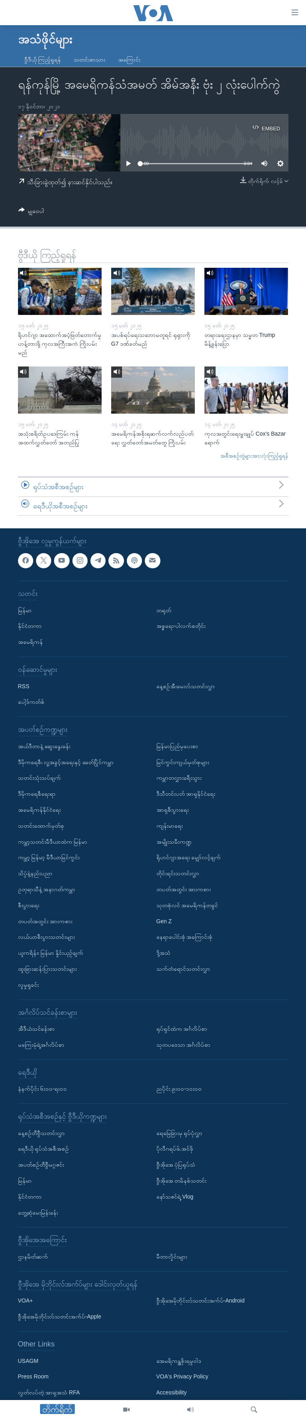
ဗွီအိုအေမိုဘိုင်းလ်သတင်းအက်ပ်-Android (200, 1301)
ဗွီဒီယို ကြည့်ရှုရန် (42, 59)
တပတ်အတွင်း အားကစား (45, 921)
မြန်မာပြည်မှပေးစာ (177, 746)
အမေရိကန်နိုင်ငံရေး (39, 810)
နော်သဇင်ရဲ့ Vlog (175, 1196)
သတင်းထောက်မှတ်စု (41, 826)
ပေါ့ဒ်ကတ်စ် (31, 702)
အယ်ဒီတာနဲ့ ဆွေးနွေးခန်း (44, 746)
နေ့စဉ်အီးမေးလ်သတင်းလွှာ (185, 686)
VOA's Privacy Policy (182, 1377)
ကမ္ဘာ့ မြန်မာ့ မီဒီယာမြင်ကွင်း (49, 857)
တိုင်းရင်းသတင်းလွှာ (177, 873)
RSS (24, 686)
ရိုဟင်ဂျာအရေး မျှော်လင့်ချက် (188, 857)
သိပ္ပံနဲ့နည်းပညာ (35, 873)
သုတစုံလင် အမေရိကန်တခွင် (187, 905)
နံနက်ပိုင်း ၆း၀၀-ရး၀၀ (42, 1089)
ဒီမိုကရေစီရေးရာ (37, 794)
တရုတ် (163, 610)
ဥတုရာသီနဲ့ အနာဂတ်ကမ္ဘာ (47, 889)
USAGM (28, 1361)
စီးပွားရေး (28, 905)
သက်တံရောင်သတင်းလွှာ (183, 969)
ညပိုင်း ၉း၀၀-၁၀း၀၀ (179, 1089)
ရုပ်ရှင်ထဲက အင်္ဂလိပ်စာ (182, 1029)
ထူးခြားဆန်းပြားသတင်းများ (47, 969)
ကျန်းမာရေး (169, 826)
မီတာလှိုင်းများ (171, 1256)
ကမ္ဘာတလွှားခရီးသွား (179, 778)
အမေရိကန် (30, 642)
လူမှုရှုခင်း (28, 985)
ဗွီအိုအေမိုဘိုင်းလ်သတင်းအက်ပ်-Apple (59, 1316)
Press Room (33, 1377)
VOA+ (25, 1301)
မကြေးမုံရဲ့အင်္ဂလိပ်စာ (41, 1045)
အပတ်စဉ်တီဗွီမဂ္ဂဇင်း (41, 1165)
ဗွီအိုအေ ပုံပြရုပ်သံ (176, 1165)
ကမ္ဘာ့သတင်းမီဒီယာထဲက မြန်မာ (53, 841)
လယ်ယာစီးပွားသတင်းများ (46, 937)
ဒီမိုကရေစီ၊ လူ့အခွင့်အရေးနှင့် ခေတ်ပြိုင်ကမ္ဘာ (66, 762)
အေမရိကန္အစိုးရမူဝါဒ (178, 1361)
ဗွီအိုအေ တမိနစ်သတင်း (181, 1180)
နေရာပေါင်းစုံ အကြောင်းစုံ (184, 937)
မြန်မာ (25, 610)
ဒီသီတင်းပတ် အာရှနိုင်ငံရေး (186, 794)
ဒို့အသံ (163, 953)
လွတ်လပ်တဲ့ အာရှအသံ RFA (49, 1392)
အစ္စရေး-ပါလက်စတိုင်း (181, 626)
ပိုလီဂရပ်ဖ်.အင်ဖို (175, 1149)
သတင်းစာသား (89, 59)
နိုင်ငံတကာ (30, 626)
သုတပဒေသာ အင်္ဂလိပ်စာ (183, 1045)
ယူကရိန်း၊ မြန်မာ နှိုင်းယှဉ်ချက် (51, 953)
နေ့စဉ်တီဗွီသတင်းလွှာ (41, 1133)
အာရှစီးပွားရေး (172, 810)
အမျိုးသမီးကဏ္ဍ (174, 841)
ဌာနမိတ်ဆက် (33, 1256)
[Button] (31, 212)
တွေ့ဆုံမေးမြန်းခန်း (38, 1212)
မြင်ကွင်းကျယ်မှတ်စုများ (182, 762)
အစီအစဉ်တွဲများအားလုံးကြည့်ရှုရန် (254, 456)
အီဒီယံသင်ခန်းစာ (36, 1029)
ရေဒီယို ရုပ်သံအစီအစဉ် (43, 1149)
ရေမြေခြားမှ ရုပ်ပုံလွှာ (179, 1133)
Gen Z (164, 921)
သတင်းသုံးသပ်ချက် (39, 778)
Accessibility (171, 1392)
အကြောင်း (129, 59)
